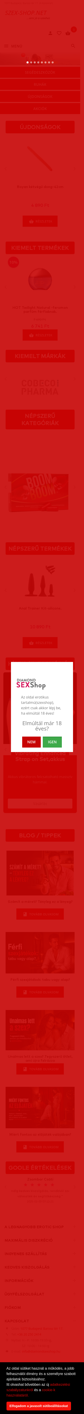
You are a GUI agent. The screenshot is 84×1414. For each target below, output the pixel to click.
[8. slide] (53, 62)
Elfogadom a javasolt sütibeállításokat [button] (38, 1406)
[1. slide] (28, 62)
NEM (31, 741)
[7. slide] (49, 62)
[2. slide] (31, 62)
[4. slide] (38, 62)
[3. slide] (35, 62)
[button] (30, 1395)
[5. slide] (42, 62)
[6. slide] (46, 62)
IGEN (52, 741)
